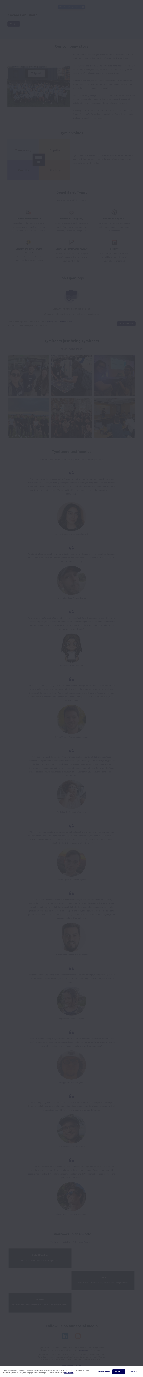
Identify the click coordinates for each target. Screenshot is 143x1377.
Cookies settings (104, 1372)
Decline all (133, 1372)
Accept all (118, 1372)
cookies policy (69, 1373)
